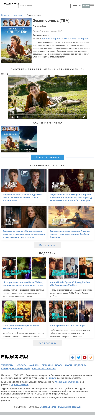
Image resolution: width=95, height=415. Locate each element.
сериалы (47, 365)
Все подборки (47, 343)
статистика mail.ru (44, 368)
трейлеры (7, 365)
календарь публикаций (15, 368)
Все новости (47, 245)
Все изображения (47, 157)
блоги (58, 365)
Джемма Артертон (51, 38)
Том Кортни (82, 38)
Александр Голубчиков (67, 382)
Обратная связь (48, 407)
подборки (80, 365)
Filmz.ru (52, 378)
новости (21, 365)
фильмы (34, 365)
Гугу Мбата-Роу (68, 38)
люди (68, 365)
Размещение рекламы (69, 407)
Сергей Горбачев (19, 384)
